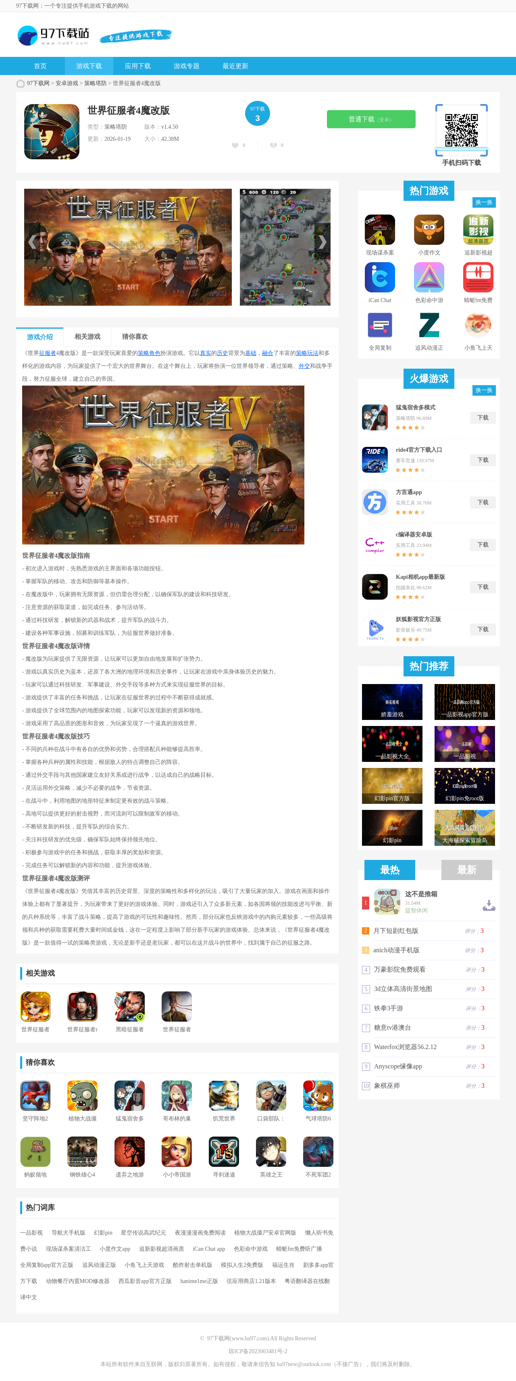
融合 (267, 353)
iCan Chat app (209, 1249)
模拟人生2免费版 (242, 1265)
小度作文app (115, 1249)
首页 (40, 66)
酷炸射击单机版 (192, 1265)
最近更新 (235, 66)
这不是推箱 (421, 894)
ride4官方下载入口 (419, 450)
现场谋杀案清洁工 (68, 1249)
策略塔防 (95, 83)
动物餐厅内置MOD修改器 (78, 1281)
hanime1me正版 (199, 1281)
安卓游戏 (67, 83)
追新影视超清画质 (161, 1249)
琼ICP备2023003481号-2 (258, 1351)
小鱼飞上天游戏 (144, 1265)
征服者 (47, 353)
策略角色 (149, 353)
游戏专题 (187, 66)
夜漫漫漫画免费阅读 (200, 1233)
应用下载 (138, 66)
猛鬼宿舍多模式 (415, 408)
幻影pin (103, 1233)
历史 (222, 353)
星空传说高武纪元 (143, 1233)
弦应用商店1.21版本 (251, 1281)
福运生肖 (283, 1265)
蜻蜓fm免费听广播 (299, 1249)
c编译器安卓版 (414, 535)
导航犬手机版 (68, 1233)
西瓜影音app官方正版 (145, 1281)
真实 (205, 353)
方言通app (409, 492)
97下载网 (38, 83)
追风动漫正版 (99, 1265)
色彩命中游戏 (251, 1249)
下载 (483, 418)
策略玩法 (307, 353)
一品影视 (31, 1233)
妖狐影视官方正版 (418, 619)
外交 (304, 366)
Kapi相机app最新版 (420, 577)
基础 (250, 353)
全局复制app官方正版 (46, 1265)
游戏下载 (89, 66)
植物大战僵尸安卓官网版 (265, 1233)
